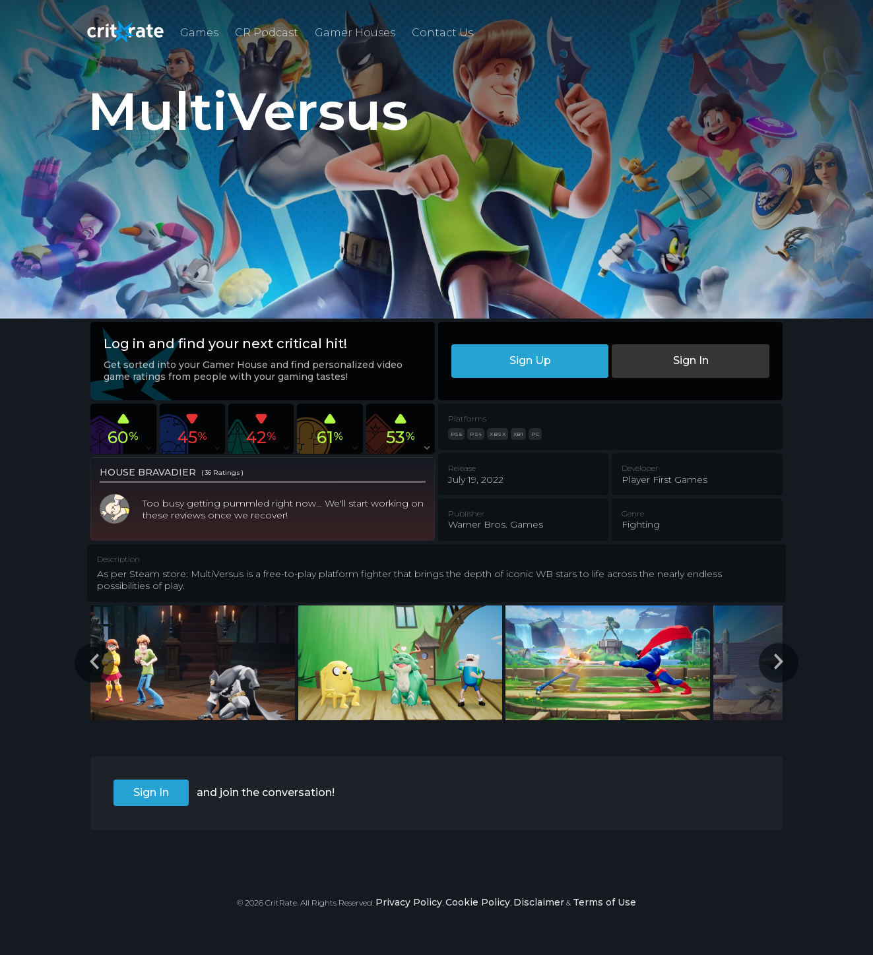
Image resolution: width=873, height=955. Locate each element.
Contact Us (442, 32)
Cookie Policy (477, 902)
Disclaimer (538, 902)
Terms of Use (604, 902)
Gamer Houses (355, 32)
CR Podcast (266, 32)
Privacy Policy (408, 902)
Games (199, 32)
